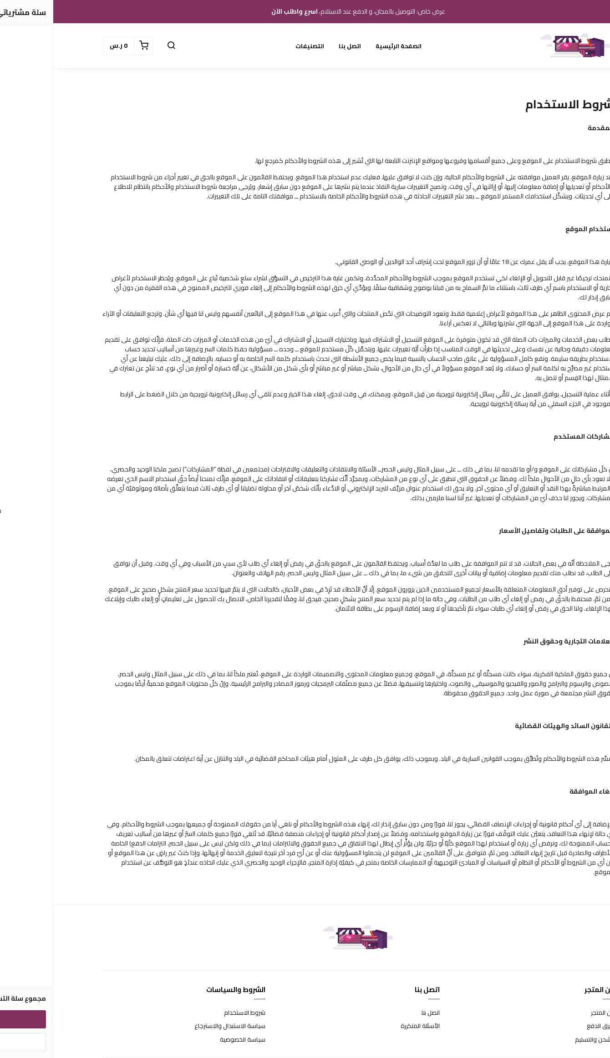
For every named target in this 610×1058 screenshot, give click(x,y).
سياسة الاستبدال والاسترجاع (176, 1026)
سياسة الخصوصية (189, 1039)
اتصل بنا (296, 45)
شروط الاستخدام (191, 1013)
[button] (118, 46)
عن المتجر (549, 1013)
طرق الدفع (547, 1026)
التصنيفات (256, 45)
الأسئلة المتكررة (366, 1026)
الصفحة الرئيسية (345, 45)
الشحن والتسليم (541, 1039)
